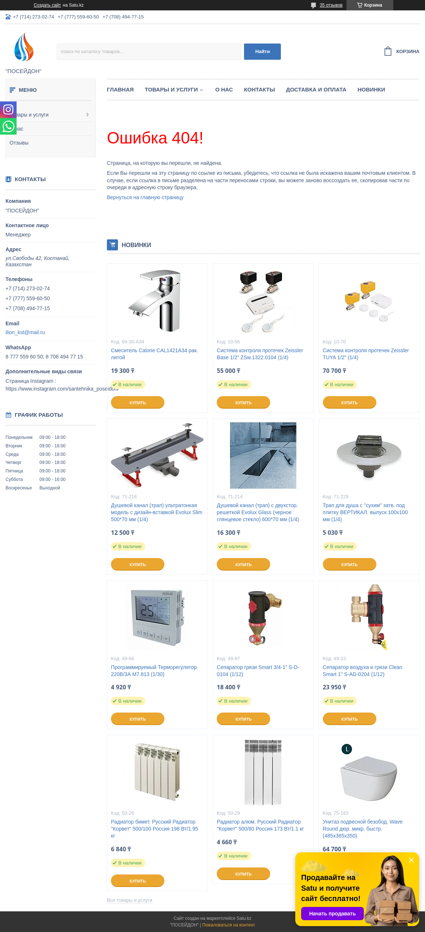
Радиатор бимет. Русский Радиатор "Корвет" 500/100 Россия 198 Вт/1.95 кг (154, 829)
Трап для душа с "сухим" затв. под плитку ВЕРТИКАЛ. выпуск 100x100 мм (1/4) (365, 512)
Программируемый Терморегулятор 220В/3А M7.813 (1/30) (154, 670)
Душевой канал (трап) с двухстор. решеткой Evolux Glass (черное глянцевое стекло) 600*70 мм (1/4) (258, 512)
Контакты (259, 89)
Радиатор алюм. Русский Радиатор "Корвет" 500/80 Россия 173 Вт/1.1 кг (260, 825)
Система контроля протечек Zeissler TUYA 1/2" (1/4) (366, 353)
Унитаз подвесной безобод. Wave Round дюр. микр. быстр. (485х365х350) (363, 829)
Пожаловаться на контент (228, 925)
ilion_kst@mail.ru (25, 332)
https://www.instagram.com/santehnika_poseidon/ (62, 389)
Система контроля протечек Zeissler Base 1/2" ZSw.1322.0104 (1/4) (260, 353)
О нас (16, 129)
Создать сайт (47, 5)
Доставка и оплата (316, 89)
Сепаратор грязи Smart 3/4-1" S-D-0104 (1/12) (258, 670)
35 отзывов (331, 5)
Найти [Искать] (262, 51)
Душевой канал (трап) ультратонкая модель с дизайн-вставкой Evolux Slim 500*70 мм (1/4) (156, 512)
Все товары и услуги (129, 900)
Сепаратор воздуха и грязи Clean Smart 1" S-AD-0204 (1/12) (363, 670)
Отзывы (19, 143)
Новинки (371, 89)
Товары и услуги (29, 115)
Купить (137, 403)
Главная (120, 89)
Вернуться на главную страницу (145, 197)
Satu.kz (244, 918)
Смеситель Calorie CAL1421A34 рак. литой (154, 353)
